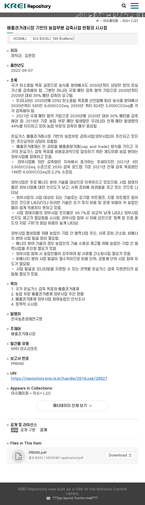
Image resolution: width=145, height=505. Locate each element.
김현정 (30, 56)
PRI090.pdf (38, 453)
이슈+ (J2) (130, 21)
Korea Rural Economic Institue (28, 6)
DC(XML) (20, 39)
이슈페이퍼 (110, 21)
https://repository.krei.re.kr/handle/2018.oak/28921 (59, 379)
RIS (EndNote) (63, 39)
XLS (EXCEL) (42, 39)
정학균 (16, 56)
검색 (124, 6)
